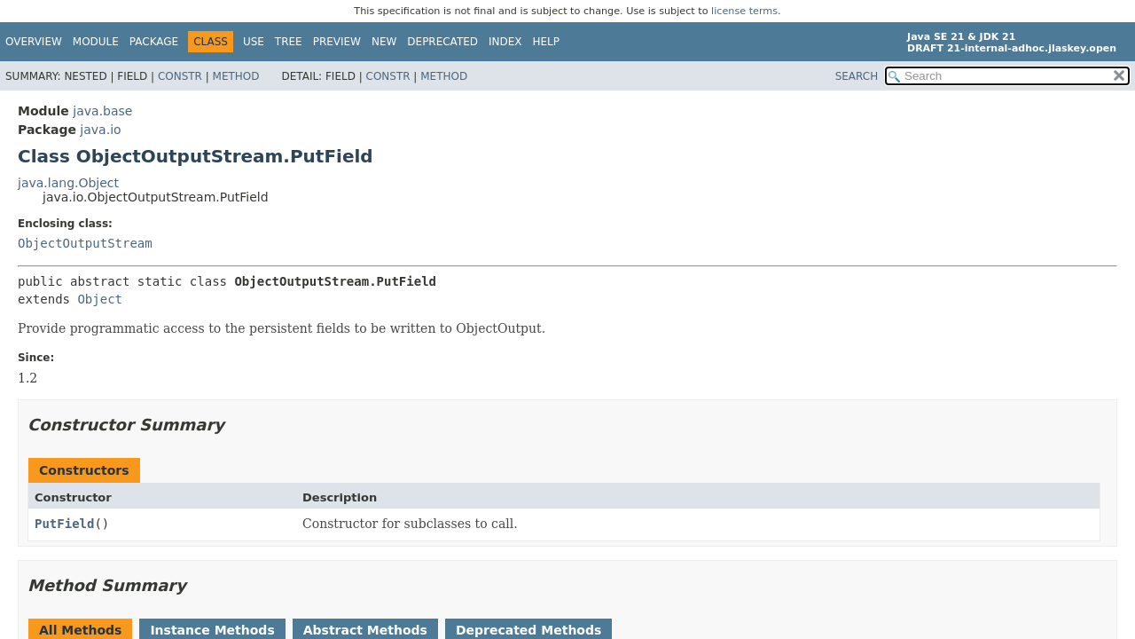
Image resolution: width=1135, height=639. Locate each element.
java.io (100, 129)
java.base (102, 111)
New (384, 42)
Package (153, 42)
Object (99, 299)
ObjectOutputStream (85, 243)
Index (505, 42)
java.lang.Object (68, 183)
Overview (33, 42)
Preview (337, 42)
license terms (744, 11)
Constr (180, 76)
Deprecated (442, 42)
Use (253, 42)
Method (236, 76)
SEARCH (857, 76)
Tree (288, 42)
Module (96, 42)
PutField (64, 524)
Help (546, 42)
